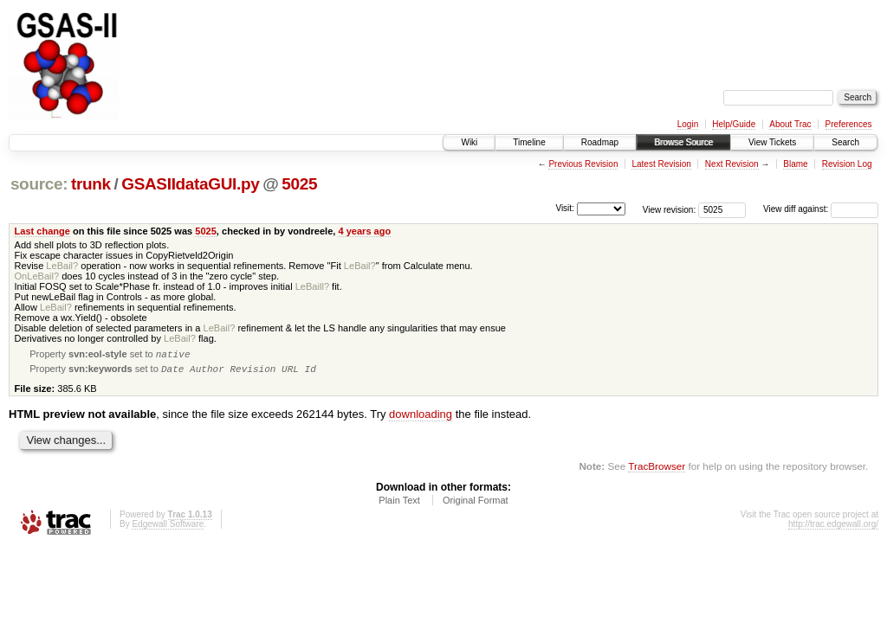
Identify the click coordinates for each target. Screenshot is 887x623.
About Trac (790, 124)
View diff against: (820, 209)
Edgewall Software (168, 527)
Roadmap (599, 142)
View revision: (669, 209)
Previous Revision (583, 164)
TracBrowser (656, 469)
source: (39, 184)
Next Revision (732, 164)
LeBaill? (312, 286)
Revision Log (847, 164)
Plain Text (399, 503)
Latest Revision (660, 164)
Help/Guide (733, 124)
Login (687, 124)
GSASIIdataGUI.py (190, 184)
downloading (420, 417)
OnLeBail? (37, 276)
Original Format (475, 503)
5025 (299, 184)
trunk (91, 184)
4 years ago (364, 231)
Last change (42, 231)
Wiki (469, 142)
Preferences (848, 124)
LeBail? (62, 265)
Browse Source (683, 142)
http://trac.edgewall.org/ (833, 527)
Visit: (564, 208)
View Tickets (772, 142)
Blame (795, 164)
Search (845, 142)
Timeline (529, 142)
